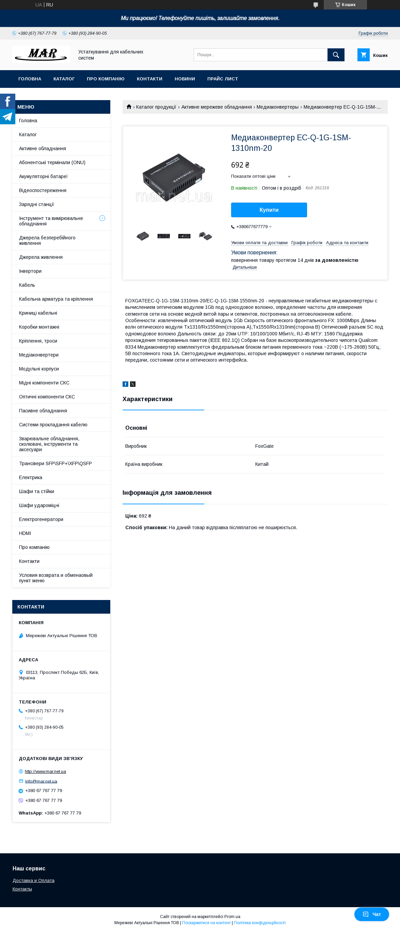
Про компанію (106, 78)
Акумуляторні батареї (43, 176)
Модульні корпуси (39, 369)
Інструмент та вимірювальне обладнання (51, 221)
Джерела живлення (41, 257)
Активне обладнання (42, 148)
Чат (372, 914)
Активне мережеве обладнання (216, 107)
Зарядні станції (36, 204)
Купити (269, 210)
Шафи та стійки (36, 491)
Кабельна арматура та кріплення (56, 299)
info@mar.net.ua (41, 781)
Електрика (30, 477)
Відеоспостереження (42, 190)
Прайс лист (222, 78)
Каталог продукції (156, 107)
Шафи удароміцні (39, 505)
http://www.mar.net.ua (45, 771)
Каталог (64, 78)
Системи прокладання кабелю (53, 424)
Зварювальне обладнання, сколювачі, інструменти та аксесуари (49, 444)
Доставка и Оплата (33, 880)
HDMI (25, 533)
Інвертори (30, 271)
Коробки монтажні (39, 327)
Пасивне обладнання (43, 410)
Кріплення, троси (38, 341)
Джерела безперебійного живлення (47, 240)
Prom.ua (232, 916)
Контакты (22, 888)
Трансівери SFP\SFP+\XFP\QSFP (55, 463)
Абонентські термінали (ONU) (52, 162)
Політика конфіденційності (260, 922)
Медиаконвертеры (278, 107)
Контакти (149, 78)
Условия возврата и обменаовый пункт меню (56, 577)
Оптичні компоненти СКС (47, 396)
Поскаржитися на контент (206, 922)
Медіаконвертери (39, 355)
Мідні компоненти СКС (44, 382)
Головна (29, 78)
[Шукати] (336, 54)
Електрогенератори (41, 519)
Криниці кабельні (38, 313)
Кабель (27, 285)
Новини (185, 78)
